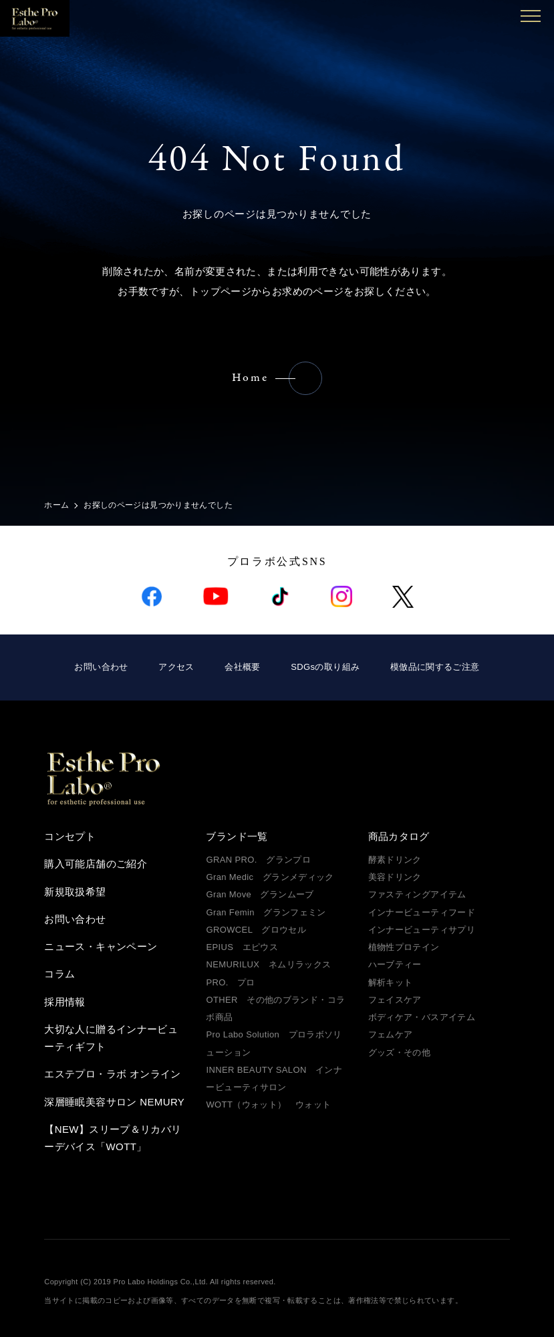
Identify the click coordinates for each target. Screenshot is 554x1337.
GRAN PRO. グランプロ (258, 860)
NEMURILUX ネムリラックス (268, 964)
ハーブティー (395, 964)
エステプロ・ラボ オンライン (112, 1073)
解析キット (390, 982)
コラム (59, 973)
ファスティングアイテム (417, 894)
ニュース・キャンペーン (100, 946)
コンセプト (70, 836)
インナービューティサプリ (422, 930)
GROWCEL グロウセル (256, 930)
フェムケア (390, 1034)
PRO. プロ (230, 982)
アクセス (176, 667)
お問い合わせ (101, 667)
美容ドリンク (395, 877)
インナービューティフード (422, 912)
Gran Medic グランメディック (269, 877)
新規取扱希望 (75, 891)
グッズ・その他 (399, 1052)
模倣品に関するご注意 (435, 667)
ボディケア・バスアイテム (422, 1017)
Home (250, 378)
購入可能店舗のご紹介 (95, 863)
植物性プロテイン (404, 947)
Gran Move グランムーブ (259, 894)
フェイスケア (395, 1000)
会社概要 (243, 667)
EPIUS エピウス (242, 947)
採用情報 (65, 1001)
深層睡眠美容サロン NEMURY (114, 1101)
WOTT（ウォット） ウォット (268, 1104)
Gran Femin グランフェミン (265, 912)
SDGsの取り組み (325, 667)
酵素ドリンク (395, 860)
